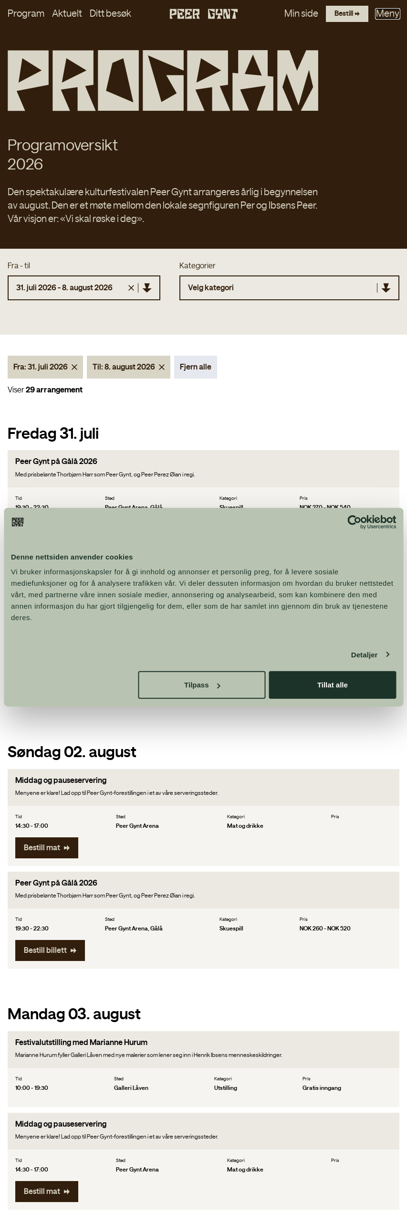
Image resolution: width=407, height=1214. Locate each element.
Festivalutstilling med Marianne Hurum (81, 1031)
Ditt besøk (110, 15)
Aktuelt (67, 15)
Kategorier (197, 254)
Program (26, 15)
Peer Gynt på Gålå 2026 (56, 450)
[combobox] (187, 276)
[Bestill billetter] (346, 15)
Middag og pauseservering (60, 768)
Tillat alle (332, 685)
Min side (299, 15)
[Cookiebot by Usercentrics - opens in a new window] (354, 522)
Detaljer (364, 654)
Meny (387, 15)
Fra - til (19, 254)
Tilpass (202, 685)
